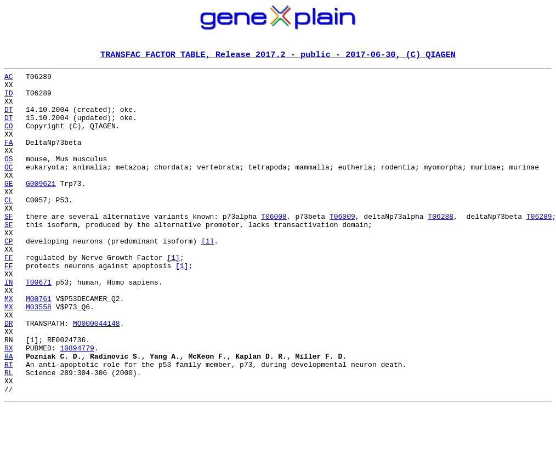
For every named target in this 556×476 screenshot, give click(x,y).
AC (8, 79)
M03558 (39, 355)
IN (8, 326)
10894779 (77, 405)
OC (8, 187)
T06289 (539, 247)
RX (8, 405)
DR (8, 375)
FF (8, 296)
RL (8, 434)
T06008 (274, 247)
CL (8, 227)
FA (8, 158)
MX (8, 345)
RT (8, 424)
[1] (207, 276)
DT (8, 118)
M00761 (39, 345)
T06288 (440, 247)
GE (8, 207)
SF (8, 247)
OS (8, 178)
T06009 (342, 247)
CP (8, 276)
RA (8, 415)
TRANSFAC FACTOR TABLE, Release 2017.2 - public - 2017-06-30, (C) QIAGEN (278, 55)
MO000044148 (96, 375)
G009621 (41, 207)
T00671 (39, 326)
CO (8, 138)
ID (8, 99)
